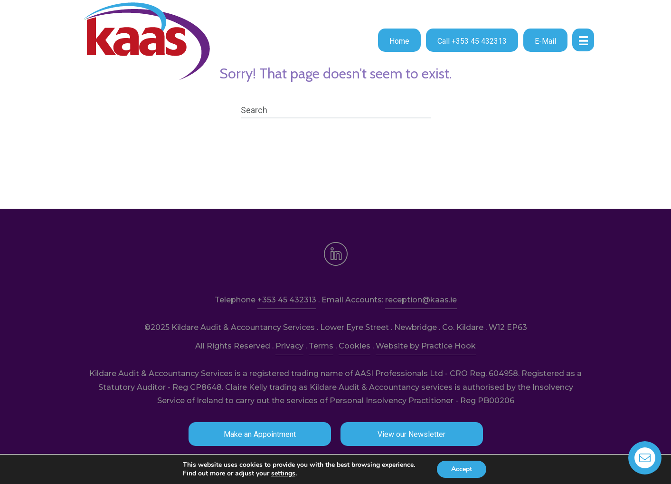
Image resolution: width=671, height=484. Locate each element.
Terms (321, 345)
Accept (461, 469)
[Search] (336, 110)
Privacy (289, 345)
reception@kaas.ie (421, 299)
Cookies (354, 345)
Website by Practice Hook (426, 345)
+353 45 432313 (286, 299)
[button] (399, 40)
